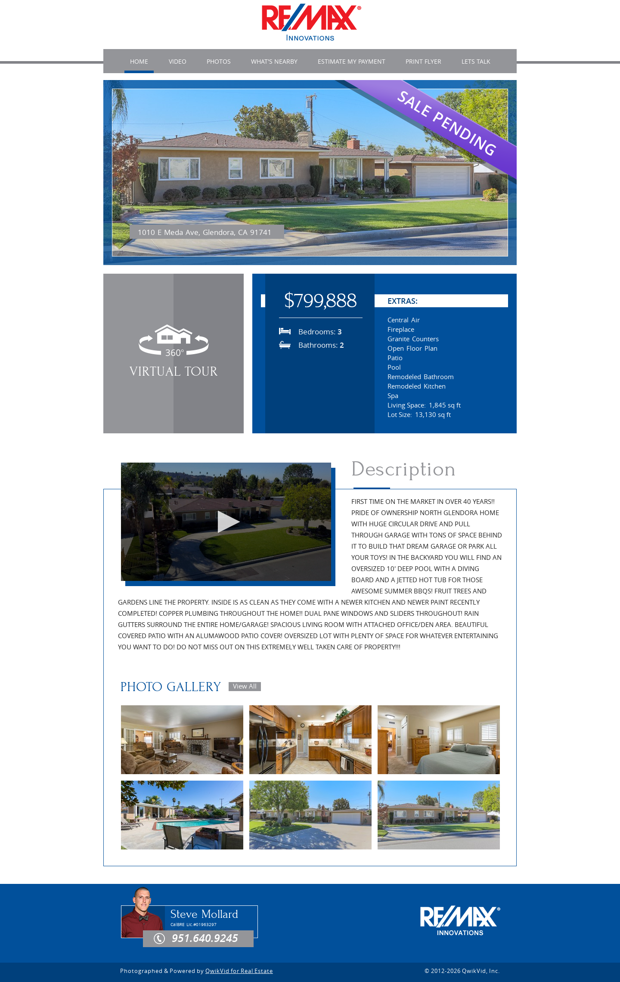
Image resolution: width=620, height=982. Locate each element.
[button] (226, 521)
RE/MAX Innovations (460, 920)
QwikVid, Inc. (481, 971)
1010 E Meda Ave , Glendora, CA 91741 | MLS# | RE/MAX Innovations (311, 22)
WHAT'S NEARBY (274, 61)
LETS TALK (476, 61)
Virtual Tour (174, 371)
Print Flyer (423, 61)
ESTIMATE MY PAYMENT (351, 61)
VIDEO (177, 61)
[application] (226, 522)
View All (245, 686)
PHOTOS (219, 61)
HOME (139, 61)
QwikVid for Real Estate (239, 971)
